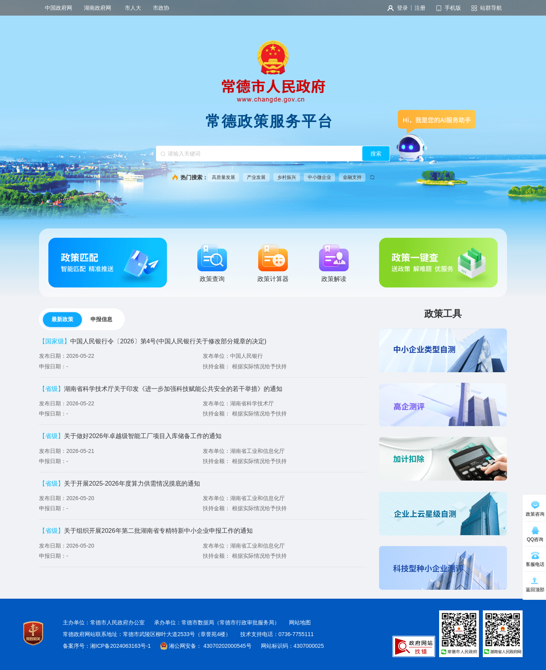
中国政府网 (58, 8)
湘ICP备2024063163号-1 (120, 646)
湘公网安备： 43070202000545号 (210, 646)
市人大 (133, 8)
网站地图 (300, 622)
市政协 (161, 8)
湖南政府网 (98, 8)
